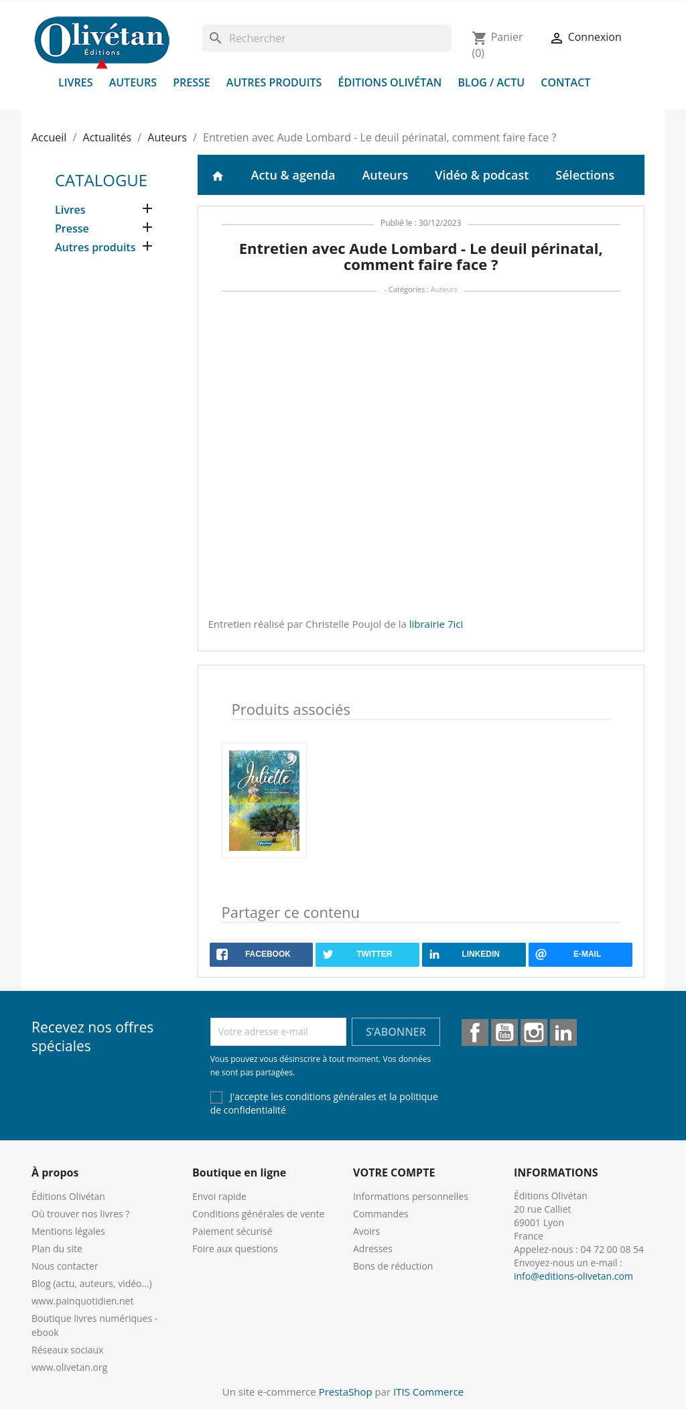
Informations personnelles (410, 1196)
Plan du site (56, 1248)
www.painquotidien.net (82, 1300)
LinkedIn (563, 1032)
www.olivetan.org (69, 1367)
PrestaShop (345, 1391)
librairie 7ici (436, 623)
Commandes (381, 1213)
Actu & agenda (293, 175)
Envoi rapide (219, 1196)
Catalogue (101, 180)
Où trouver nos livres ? (80, 1213)
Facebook (475, 1032)
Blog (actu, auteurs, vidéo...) (91, 1283)
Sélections (584, 175)
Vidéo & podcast (482, 175)
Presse (191, 82)
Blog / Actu (491, 82)
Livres (75, 82)
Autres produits (274, 82)
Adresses (373, 1248)
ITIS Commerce (428, 1391)
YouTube (504, 1032)
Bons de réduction (393, 1266)
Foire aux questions (235, 1248)
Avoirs (366, 1231)
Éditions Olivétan (390, 82)
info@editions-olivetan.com (573, 1276)
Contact (565, 82)
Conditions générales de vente (258, 1213)
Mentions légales (68, 1231)
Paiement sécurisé (232, 1231)
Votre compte (394, 1172)
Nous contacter (64, 1266)
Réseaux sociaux (67, 1349)
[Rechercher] (327, 38)
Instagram (534, 1032)
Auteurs (133, 82)
